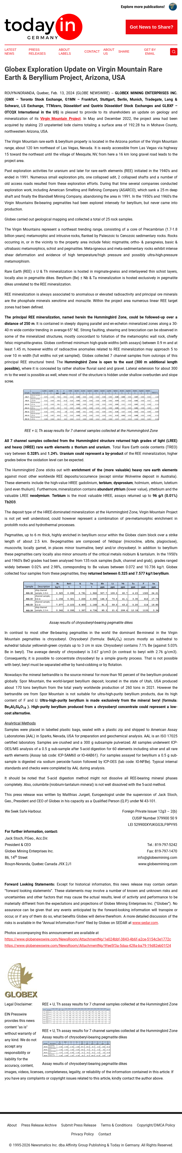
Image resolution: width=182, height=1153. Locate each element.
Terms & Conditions (116, 1125)
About (12, 1125)
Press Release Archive (39, 1125)
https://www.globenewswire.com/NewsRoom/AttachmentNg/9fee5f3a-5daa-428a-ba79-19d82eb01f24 (88, 945)
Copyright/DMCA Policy (156, 1125)
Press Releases (37, 51)
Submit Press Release (78, 1125)
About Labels (65, 51)
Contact (92, 51)
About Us (108, 51)
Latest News (10, 51)
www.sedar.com (145, 923)
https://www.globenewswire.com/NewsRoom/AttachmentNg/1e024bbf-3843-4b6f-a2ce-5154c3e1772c (88, 939)
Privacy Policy (82, 1134)
